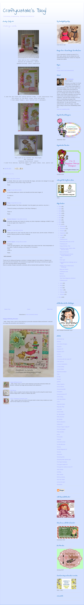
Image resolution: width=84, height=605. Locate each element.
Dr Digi (58, 376)
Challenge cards (64, 271)
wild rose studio (61, 479)
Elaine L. (9, 230)
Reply (8, 184)
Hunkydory (59, 391)
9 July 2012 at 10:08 (16, 190)
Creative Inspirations (62, 364)
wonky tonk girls (61, 482)
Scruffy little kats (61, 444)
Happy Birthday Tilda (65, 246)
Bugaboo (59, 346)
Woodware (59, 484)
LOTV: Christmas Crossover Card (18, 398)
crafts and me (60, 361)
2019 (60, 208)
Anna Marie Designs (62, 344)
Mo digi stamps (60, 414)
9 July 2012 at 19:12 (22, 219)
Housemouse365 (61, 389)
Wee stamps (60, 474)
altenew (59, 341)
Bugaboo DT (60, 349)
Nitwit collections (61, 421)
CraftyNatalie (70, 79)
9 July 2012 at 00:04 (15, 178)
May (61, 285)
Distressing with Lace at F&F (67, 241)
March (62, 290)
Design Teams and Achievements (65, 70)
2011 (60, 297)
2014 (60, 220)
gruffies (59, 381)
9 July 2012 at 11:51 (16, 203)
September (63, 233)
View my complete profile (63, 109)
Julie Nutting (60, 396)
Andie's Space (11, 241)
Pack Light (62, 260)
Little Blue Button (61, 399)
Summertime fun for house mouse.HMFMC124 (66, 254)
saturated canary (61, 441)
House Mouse (60, 386)
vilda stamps (60, 469)
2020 (60, 206)
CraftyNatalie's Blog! (24, 11)
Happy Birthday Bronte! (10, 318)
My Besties (59, 419)
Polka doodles (60, 431)
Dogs (58, 374)
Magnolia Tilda (60, 406)
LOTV (58, 401)
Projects (59, 439)
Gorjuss (59, 379)
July (61, 237)
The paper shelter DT (62, 464)
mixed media (60, 411)
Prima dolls (59, 436)
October (62, 230)
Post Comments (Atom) (32, 314)
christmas (59, 356)
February (62, 292)
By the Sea (62, 276)
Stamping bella (60, 457)
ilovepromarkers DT (62, 394)
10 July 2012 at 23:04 (20, 241)
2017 (60, 213)
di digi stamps (60, 369)
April (61, 287)
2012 (60, 224)
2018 (60, 211)
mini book (59, 409)
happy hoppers (60, 384)
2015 (60, 217)
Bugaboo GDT (60, 351)
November (63, 228)
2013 (60, 222)
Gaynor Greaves (11, 219)
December (63, 226)
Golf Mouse (13, 390)
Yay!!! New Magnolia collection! (67, 278)
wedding (59, 472)
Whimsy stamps (61, 477)
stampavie (59, 454)
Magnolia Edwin (61, 404)
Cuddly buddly (60, 366)
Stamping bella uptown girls (64, 459)
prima (58, 434)
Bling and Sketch (64, 269)
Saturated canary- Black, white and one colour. (67, 249)
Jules (61, 257)
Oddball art (59, 424)
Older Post (49, 309)
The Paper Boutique (62, 462)
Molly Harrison (60, 416)
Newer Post (7, 309)
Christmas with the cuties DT (64, 359)
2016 (60, 215)
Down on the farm (64, 252)
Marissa (62, 273)
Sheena (59, 447)
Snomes (59, 452)
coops (9, 190)
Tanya (8, 203)
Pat (8, 178)
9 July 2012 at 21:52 (17, 230)
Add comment (7, 256)
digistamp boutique (61, 371)
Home (28, 309)
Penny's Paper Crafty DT (63, 426)
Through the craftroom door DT (65, 467)
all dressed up (60, 339)
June (61, 283)
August (62, 235)
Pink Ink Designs (61, 429)
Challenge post (63, 239)
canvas (58, 354)
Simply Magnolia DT (62, 449)
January (62, 294)
